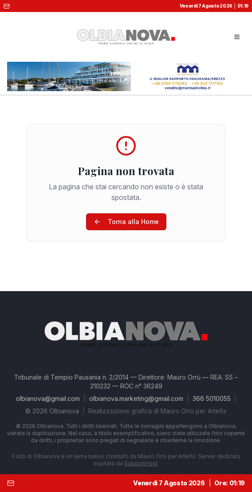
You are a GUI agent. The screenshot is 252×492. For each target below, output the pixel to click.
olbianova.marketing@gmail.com (136, 398)
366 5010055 (212, 398)
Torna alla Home (126, 221)
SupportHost (141, 463)
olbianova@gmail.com (48, 398)
